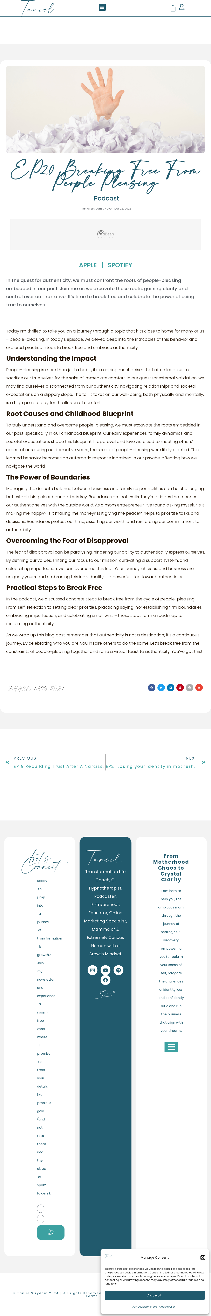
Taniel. (105, 858)
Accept (154, 1295)
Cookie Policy (167, 1306)
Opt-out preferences (144, 1306)
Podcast (106, 198)
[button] (203, 1258)
